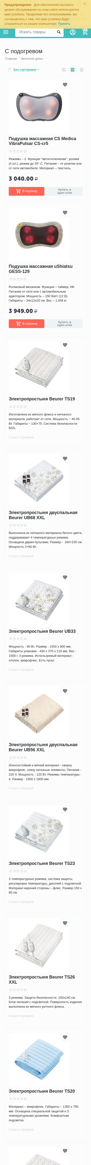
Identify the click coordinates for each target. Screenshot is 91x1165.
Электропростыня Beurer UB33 (42, 631)
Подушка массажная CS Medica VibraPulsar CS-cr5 (42, 141)
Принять (64, 23)
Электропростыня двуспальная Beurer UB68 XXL (43, 515)
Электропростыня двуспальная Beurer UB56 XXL (43, 747)
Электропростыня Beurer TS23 (42, 863)
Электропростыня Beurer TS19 (42, 399)
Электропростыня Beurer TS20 (42, 1091)
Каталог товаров (5, 32)
